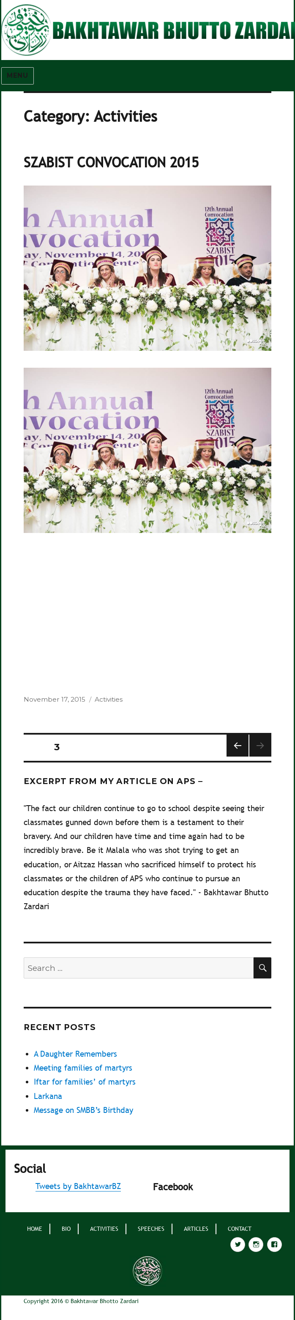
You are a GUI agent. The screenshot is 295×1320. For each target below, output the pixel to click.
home (34, 1229)
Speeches (151, 1229)
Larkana (48, 1096)
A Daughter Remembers (75, 1054)
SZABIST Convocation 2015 (111, 162)
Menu (17, 75)
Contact (239, 1229)
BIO (66, 1229)
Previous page (237, 756)
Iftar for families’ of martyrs (85, 1082)
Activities (109, 699)
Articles (196, 1229)
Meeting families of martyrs (83, 1068)
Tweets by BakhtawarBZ (78, 1186)
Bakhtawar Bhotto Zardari (105, 1301)
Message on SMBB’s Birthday (83, 1110)
